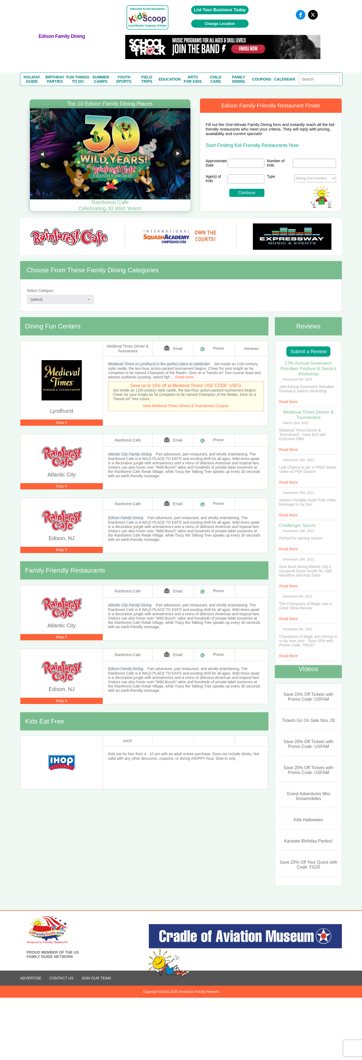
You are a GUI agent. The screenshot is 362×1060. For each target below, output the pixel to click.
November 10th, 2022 (298, 559)
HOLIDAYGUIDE (32, 79)
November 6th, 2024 (297, 379)
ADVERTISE (30, 978)
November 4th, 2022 (297, 629)
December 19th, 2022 (298, 460)
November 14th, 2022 (298, 531)
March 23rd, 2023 (295, 423)
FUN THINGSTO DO (77, 79)
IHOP (127, 741)
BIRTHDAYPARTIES (54, 79)
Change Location (220, 23)
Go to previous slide (42, 154)
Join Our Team (96, 978)
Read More (288, 402)
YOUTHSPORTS (124, 79)
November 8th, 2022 (297, 596)
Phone (218, 348)
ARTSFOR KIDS (193, 79)
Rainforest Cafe (127, 440)
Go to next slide (177, 154)
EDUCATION (170, 79)
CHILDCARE (215, 79)
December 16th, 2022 (298, 493)
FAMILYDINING (238, 79)
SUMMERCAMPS (101, 79)
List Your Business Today (220, 10)
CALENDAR (284, 79)
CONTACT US (61, 978)
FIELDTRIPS (146, 79)
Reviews (251, 348)
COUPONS (261, 79)
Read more (184, 377)
